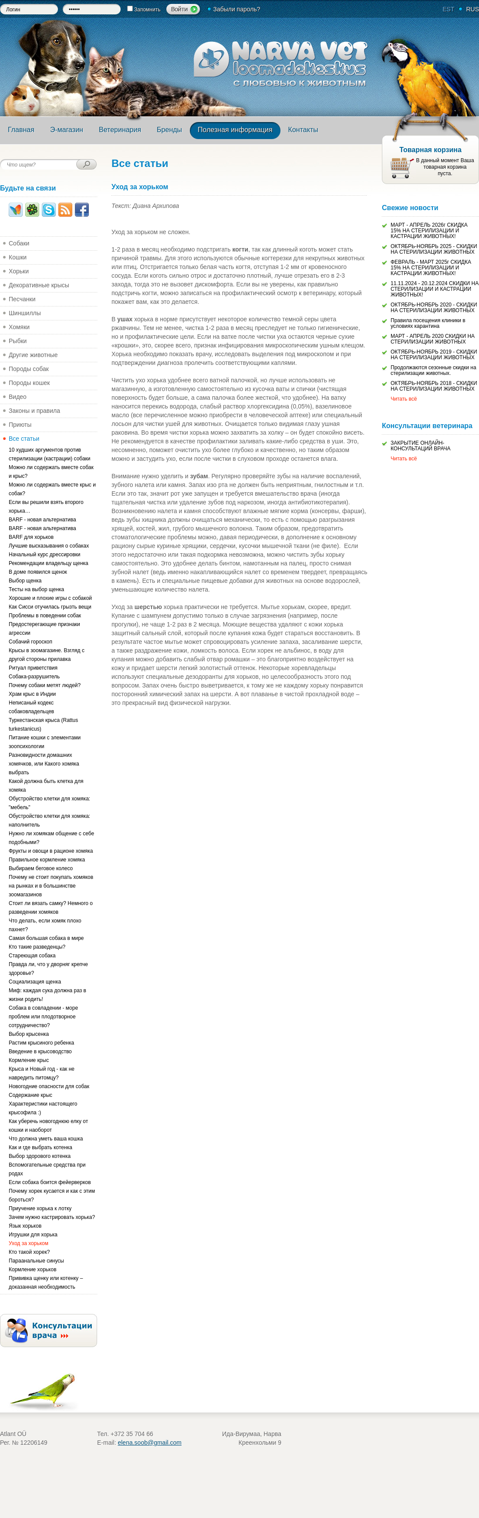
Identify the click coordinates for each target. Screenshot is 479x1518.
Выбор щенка (25, 581)
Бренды (169, 129)
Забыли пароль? (236, 9)
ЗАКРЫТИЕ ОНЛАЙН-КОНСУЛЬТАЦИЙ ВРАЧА (421, 446)
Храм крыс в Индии (32, 694)
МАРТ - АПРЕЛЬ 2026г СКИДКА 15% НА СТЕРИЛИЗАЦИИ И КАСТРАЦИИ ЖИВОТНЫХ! (429, 230)
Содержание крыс (30, 1095)
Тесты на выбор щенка (36, 589)
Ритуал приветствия (33, 668)
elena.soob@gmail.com (150, 1442)
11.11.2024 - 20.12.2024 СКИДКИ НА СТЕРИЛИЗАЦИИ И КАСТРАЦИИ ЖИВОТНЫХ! (435, 289)
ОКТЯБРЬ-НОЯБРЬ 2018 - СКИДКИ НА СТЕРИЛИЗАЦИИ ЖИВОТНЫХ (434, 386)
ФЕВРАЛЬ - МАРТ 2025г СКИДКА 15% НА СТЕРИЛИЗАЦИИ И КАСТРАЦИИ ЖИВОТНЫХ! (431, 267)
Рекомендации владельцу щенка (48, 563)
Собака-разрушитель (34, 677)
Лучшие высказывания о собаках (49, 546)
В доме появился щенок (38, 572)
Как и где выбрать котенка (40, 1147)
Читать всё (404, 399)
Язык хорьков (25, 1226)
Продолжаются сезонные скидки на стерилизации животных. (433, 370)
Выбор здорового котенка (40, 1156)
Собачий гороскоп (30, 642)
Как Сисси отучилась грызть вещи (50, 607)
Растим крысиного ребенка (41, 1043)
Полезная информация (235, 129)
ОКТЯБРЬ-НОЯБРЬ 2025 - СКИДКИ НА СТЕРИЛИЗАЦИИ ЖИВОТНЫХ (434, 249)
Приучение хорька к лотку (40, 1208)
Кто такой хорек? (29, 1252)
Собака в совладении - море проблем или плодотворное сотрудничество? (43, 1016)
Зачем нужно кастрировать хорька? (52, 1217)
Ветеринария (120, 129)
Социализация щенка (35, 982)
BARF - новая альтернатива (42, 520)
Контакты (303, 129)
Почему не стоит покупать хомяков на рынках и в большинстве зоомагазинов (51, 886)
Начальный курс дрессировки (45, 554)
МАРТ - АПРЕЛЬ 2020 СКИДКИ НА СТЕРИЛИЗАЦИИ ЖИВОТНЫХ (433, 339)
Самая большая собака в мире (46, 938)
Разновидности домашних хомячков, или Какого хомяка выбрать (44, 764)
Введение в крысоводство (40, 1051)
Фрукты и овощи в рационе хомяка (51, 851)
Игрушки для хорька (33, 1235)
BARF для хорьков (31, 537)
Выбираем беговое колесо (41, 868)
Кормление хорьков (33, 1269)
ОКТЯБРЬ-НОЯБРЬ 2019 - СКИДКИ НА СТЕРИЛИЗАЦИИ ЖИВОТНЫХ (434, 355)
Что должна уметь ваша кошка (46, 1139)
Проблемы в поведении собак (45, 616)
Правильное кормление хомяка (47, 860)
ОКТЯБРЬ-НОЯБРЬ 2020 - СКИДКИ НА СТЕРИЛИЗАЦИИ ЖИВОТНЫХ (434, 307)
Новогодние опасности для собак (49, 1086)
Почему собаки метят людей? (45, 685)
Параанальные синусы (36, 1261)
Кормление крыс (29, 1060)
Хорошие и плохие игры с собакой (50, 598)
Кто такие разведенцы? (37, 947)
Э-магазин (66, 129)
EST (448, 9)
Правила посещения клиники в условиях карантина (428, 323)
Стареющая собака (32, 956)
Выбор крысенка (29, 1034)
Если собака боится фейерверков (50, 1182)
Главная (21, 129)
